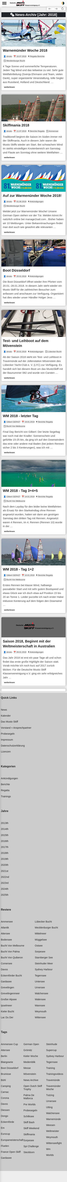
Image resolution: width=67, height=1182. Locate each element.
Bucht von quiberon (12, 957)
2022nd (5, 877)
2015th (4, 835)
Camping (6, 1086)
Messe (27, 1068)
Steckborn (28, 1152)
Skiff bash (28, 1122)
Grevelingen (7, 987)
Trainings (6, 796)
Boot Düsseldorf (16, 270)
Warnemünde (53, 1119)
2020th (4, 864)
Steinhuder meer (44, 963)
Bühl (3, 1080)
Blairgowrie (7, 1062)
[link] (33, 55)
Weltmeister (52, 1131)
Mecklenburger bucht (46, 927)
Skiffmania (29, 1134)
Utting (49, 1107)
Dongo (4, 1116)
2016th (4, 841)
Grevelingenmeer (10, 993)
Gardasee (6, 981)
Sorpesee (40, 951)
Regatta (5, 790)
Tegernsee (40, 975)
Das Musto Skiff (9, 721)
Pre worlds (29, 1104)
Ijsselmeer (6, 1005)
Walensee (40, 999)
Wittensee (40, 1017)
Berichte (5, 784)
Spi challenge (31, 1146)
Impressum (7, 739)
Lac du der (7, 1017)
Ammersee (7, 921)
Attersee (5, 933)
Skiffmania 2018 (16, 125)
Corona (5, 1098)
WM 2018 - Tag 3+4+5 (20, 491)
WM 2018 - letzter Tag (20, 416)
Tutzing (50, 1095)
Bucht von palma (10, 951)
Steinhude (51, 1044)
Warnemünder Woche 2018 (25, 50)
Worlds (50, 1155)
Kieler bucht (7, 1011)
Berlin (4, 1056)
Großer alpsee (9, 999)
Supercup (51, 1050)
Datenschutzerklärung (13, 745)
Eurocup (5, 1133)
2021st (4, 871)
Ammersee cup (9, 1044)
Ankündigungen (9, 778)
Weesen (50, 1125)
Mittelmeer (40, 933)
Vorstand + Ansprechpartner (16, 727)
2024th (4, 888)
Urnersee (40, 987)
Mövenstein (29, 1074)
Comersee (6, 963)
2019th (4, 859)
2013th (4, 823)
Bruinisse (6, 1074)
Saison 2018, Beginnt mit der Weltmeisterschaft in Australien (29, 643)
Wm (48, 1149)
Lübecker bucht (43, 921)
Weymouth (41, 1011)
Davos (4, 969)
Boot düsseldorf (9, 1068)
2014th (4, 829)
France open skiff (11, 1151)
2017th (4, 847)
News (4, 709)
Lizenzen (6, 751)
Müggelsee (41, 939)
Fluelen (5, 1146)
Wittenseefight (54, 1143)
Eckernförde (7, 1122)
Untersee (40, 981)
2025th (4, 894)
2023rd (5, 883)
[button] (62, 8)
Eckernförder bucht (11, 975)
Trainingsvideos (54, 1074)
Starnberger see (44, 957)
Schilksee (28, 1116)
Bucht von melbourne (12, 945)
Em (3, 1127)
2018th (4, 853)
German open (31, 1044)
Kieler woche (30, 1056)
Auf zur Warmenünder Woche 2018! (32, 196)
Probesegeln (8, 733)
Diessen (5, 1110)
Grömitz (27, 1050)
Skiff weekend (31, 1128)
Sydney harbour (43, 969)
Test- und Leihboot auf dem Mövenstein (25, 343)
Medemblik (29, 1062)
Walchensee (41, 993)
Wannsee (40, 1005)
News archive (30, 1080)
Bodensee (6, 939)
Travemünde (53, 1080)
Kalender (6, 715)
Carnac (5, 1092)
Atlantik (5, 927)
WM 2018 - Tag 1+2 (18, 569)
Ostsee (39, 945)
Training (50, 1068)
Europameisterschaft (12, 1140)
